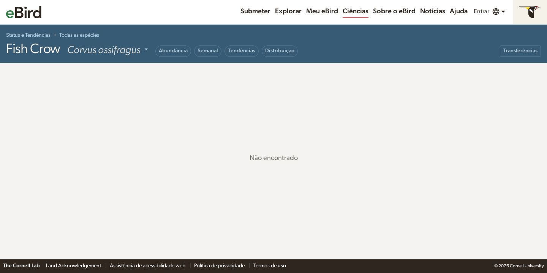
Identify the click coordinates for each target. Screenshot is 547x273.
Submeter (255, 11)
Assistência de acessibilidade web (148, 265)
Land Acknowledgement (74, 265)
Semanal (208, 50)
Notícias (432, 11)
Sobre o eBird (394, 11)
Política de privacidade (220, 265)
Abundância (173, 50)
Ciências (355, 11)
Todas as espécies (79, 35)
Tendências (241, 50)
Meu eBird (322, 11)
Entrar (481, 11)
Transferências (520, 50)
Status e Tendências (28, 35)
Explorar (288, 11)
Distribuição (279, 50)
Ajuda (459, 11)
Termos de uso (269, 265)
